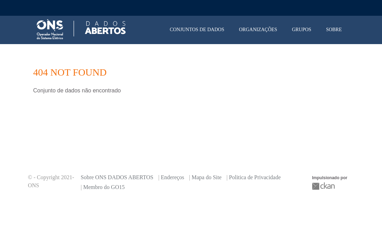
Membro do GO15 (104, 187)
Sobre (334, 29)
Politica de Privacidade (255, 177)
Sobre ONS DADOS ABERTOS (117, 177)
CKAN (324, 186)
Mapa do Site (206, 177)
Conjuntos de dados (197, 29)
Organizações (258, 29)
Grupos (301, 29)
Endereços (172, 177)
